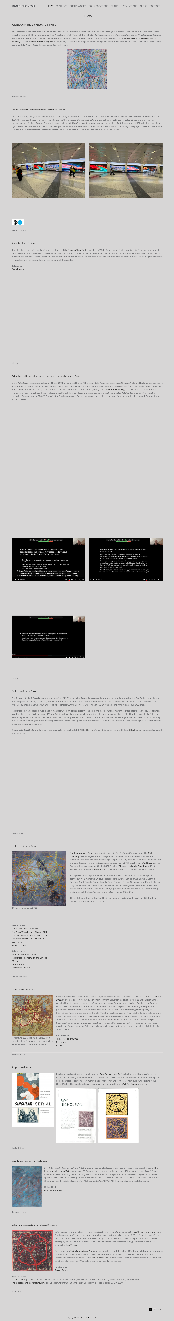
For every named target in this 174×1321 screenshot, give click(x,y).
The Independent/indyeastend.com (28, 1282)
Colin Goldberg (145, 862)
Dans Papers (17, 941)
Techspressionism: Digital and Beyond (29, 957)
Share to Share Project (23, 242)
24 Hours (16, 961)
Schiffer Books (130, 1084)
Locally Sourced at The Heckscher (29, 1160)
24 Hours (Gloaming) (115, 389)
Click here (90, 730)
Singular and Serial (21, 1067)
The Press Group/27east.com (25, 1279)
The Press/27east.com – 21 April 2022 (29, 938)
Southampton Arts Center (82, 853)
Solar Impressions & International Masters (34, 1224)
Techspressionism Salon (24, 691)
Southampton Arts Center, (146, 1231)
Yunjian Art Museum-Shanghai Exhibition (34, 24)
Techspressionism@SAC (24, 846)
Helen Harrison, (101, 869)
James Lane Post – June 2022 (25, 928)
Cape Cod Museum (99, 1257)
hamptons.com (19, 945)
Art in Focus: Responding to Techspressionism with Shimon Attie (46, 375)
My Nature (61, 1042)
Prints (59, 1045)
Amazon (143, 1084)
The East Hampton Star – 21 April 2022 (30, 935)
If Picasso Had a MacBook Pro (132, 866)
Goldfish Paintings (53, 1190)
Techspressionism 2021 (23, 967)
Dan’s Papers (18, 269)
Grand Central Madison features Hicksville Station (38, 109)
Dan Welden (72, 1245)
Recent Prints (18, 964)
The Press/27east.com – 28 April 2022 (29, 932)
